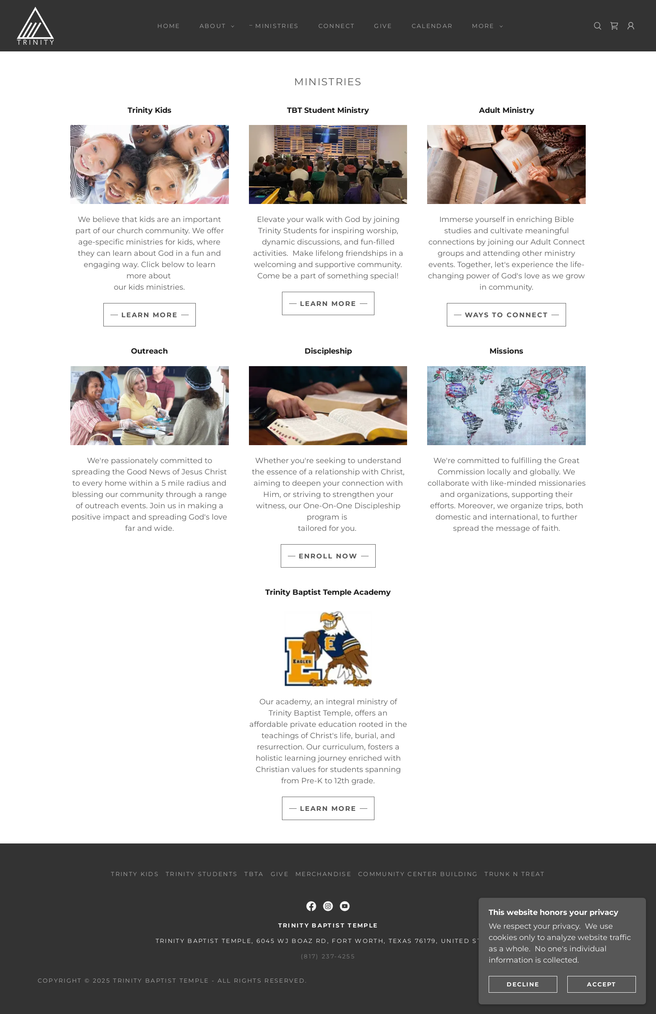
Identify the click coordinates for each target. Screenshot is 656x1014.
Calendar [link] (432, 26)
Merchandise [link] (323, 874)
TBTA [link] (254, 874)
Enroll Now (328, 556)
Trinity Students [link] (202, 874)
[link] (35, 25)
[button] (215, 26)
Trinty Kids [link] (135, 874)
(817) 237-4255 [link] (328, 956)
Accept (601, 984)
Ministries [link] (277, 26)
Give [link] (383, 26)
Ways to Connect (506, 315)
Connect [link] (336, 26)
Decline (523, 984)
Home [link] (168, 26)
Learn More (149, 315)
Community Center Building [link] (418, 874)
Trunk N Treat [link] (514, 874)
